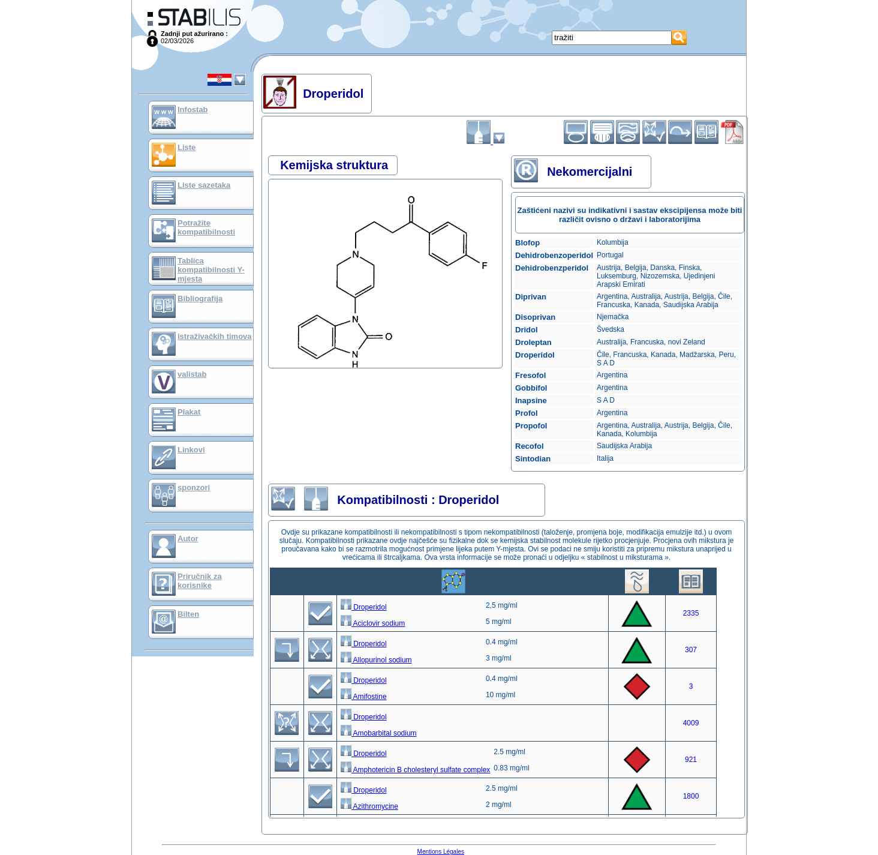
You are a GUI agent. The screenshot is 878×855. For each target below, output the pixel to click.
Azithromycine (369, 806)
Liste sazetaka (204, 185)
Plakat (189, 411)
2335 (691, 613)
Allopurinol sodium (376, 660)
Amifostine (364, 696)
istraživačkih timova (215, 336)
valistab (192, 374)
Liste (187, 147)
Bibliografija (200, 298)
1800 (691, 796)
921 (691, 759)
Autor (188, 538)
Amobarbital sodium (379, 733)
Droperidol (364, 607)
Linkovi (191, 449)
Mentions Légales (440, 851)
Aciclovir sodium (373, 623)
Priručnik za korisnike (200, 581)
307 (691, 650)
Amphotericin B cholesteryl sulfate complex (415, 770)
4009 (691, 723)
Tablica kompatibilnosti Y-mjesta (211, 269)
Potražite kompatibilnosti (206, 227)
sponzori (194, 487)
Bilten (188, 614)
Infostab (193, 109)
